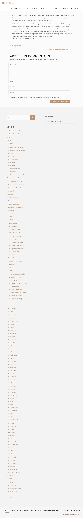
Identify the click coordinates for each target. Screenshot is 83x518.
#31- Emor (11, 401)
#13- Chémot (12, 346)
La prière (10, 219)
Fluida (71, 514)
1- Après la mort (12, 482)
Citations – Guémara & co (14, 131)
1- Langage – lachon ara (16, 236)
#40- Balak (11, 429)
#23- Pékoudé (12, 376)
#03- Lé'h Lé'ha (12, 315)
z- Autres (10, 194)
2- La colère (12, 239)
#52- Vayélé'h (12, 466)
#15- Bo (10, 352)
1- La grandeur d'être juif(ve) (17, 274)
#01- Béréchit (12, 308)
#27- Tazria (11, 389)
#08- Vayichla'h (12, 330)
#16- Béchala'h (12, 355)
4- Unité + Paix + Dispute (16, 245)
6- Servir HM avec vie (15, 289)
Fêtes (8, 137)
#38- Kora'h (11, 423)
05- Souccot (11, 153)
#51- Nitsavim (12, 463)
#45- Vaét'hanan (13, 444)
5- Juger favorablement (16, 248)
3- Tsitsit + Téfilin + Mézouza (16, 188)
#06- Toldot (11, 324)
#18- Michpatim (12, 361)
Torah (9, 267)
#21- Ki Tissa (12, 370)
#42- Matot (11, 435)
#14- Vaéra (11, 349)
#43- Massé (11, 438)
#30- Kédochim (12, 398)
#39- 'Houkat (12, 426)
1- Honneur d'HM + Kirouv (15, 181)
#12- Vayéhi (11, 342)
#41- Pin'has (11, 432)
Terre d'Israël (12, 264)
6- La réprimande (14, 251)
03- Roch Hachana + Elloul (15, 147)
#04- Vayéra (11, 318)
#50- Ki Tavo (12, 460)
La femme (11, 213)
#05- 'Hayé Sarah (13, 321)
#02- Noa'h (11, 312)
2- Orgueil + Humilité (15, 277)
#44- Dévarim (12, 441)
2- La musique (12, 485)
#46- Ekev (11, 448)
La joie (10, 216)
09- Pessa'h (11, 165)
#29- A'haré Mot (12, 395)
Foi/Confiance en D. (13, 204)
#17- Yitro (11, 358)
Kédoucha (11, 210)
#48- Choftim (12, 454)
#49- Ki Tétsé (12, 457)
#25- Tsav (11, 383)
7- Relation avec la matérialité (17, 292)
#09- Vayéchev (12, 333)
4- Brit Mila (11, 191)
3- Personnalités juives (14, 488)
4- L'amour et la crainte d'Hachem (19, 283)
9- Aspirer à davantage (15, 299)
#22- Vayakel (12, 373)
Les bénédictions (14, 226)
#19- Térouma (12, 364)
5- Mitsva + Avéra (14, 286)
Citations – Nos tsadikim (14, 134)
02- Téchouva (12, 144)
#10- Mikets (11, 336)
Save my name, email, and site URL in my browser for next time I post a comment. (34, 97)
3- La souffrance (14, 280)
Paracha (9, 305)
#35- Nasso (11, 414)
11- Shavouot (12, 172)
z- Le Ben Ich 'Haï (12, 498)
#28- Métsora (12, 392)
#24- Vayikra (11, 380)
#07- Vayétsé (12, 327)
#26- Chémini (12, 386)
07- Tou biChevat (13, 159)
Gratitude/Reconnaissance (15, 207)
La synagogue (13, 223)
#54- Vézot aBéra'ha (14, 472)
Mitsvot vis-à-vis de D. (13, 178)
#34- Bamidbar (12, 410)
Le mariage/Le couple (14, 229)
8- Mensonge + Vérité (15, 295)
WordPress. (77, 514)
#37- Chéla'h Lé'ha (13, 420)
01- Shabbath (12, 141)
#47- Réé (10, 451)
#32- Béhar (11, 404)
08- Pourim (11, 162)
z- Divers (9, 479)
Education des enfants (14, 201)
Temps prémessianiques (15, 261)
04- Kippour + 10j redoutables (16, 150)
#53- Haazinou (12, 469)
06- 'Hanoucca (12, 156)
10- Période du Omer (14, 168)
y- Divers (10, 270)
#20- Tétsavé (12, 367)
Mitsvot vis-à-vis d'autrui (15, 232)
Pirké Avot (10, 475)
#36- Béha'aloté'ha (13, 417)
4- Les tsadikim (12, 492)
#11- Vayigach (12, 339)
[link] (78, 8)
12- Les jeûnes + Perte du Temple (18, 175)
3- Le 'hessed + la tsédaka (16, 242)
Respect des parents (14, 258)
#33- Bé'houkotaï (13, 407)
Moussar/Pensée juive (13, 197)
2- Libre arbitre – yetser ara (16, 185)
